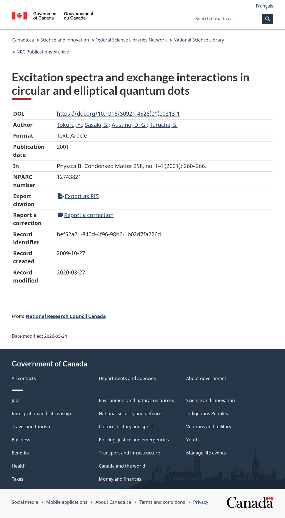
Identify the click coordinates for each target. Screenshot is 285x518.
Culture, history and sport (126, 427)
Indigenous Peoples (207, 413)
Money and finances (120, 479)
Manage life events (206, 453)
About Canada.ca (113, 502)
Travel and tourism (31, 427)
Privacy (200, 502)
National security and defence (130, 413)
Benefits (20, 453)
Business (21, 440)
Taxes (17, 479)
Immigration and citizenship (41, 413)
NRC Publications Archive (42, 52)
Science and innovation (64, 40)
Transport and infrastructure (129, 453)
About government (206, 378)
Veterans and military (208, 427)
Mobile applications (66, 502)
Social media (25, 502)
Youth (192, 440)
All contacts (24, 378)
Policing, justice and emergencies (134, 440)
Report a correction (86, 215)
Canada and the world (122, 466)
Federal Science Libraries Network (131, 40)
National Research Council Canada (66, 316)
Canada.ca (23, 40)
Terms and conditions (162, 502)
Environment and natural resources (136, 400)
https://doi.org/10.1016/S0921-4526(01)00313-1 (118, 113)
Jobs (16, 400)
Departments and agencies (127, 378)
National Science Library (198, 40)
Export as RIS (78, 196)
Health (19, 466)
